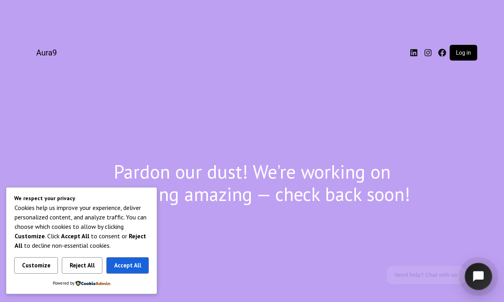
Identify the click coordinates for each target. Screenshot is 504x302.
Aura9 (46, 52)
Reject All (82, 265)
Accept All (127, 265)
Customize (36, 265)
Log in (463, 53)
